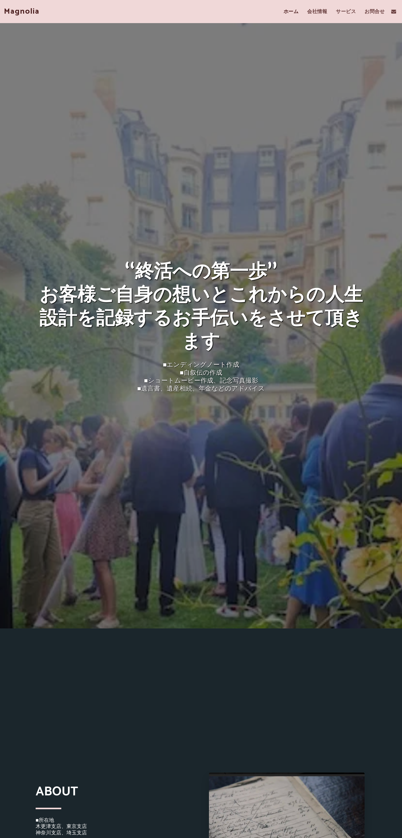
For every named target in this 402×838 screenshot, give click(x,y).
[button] (393, 11)
